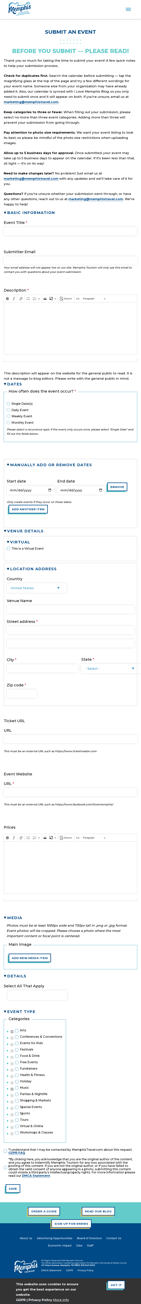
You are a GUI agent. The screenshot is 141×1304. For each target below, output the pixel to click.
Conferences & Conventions (41, 1036)
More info (61, 1300)
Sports (25, 1113)
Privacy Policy (40, 1300)
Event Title (14, 222)
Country (14, 579)
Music (24, 1087)
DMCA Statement (36, 1176)
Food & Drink (30, 1056)
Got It (116, 1285)
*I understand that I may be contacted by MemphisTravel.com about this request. (70, 1151)
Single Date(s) (22, 403)
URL (8, 730)
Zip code (15, 685)
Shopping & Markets (35, 1100)
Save (13, 1188)
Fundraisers (29, 1068)
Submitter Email (19, 252)
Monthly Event (22, 422)
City (10, 660)
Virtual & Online (31, 1126)
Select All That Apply (24, 986)
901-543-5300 (88, 1265)
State (86, 659)
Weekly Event (21, 416)
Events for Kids (31, 1043)
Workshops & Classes (36, 1132)
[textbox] (70, 328)
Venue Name (19, 601)
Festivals (26, 1049)
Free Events (29, 1062)
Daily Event (19, 410)
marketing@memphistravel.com (31, 102)
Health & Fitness (32, 1075)
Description (15, 290)
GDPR (21, 1300)
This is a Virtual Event (27, 548)
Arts (23, 1030)
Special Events (31, 1107)
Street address (21, 621)
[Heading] (94, 298)
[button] (70, 213)
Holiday (26, 1081)
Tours (24, 1119)
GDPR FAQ (16, 1153)
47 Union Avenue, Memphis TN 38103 (60, 1265)
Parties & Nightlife (33, 1094)
